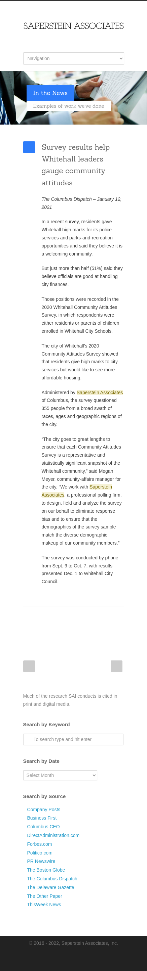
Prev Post (29, 666)
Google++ (40, 630)
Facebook (40, 616)
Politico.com (39, 853)
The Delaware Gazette (50, 887)
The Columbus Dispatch (52, 878)
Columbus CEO (43, 826)
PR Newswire (41, 861)
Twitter (53, 616)
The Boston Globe (46, 870)
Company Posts (44, 809)
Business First (42, 818)
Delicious (107, 616)
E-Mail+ (53, 630)
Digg (94, 616)
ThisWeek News (44, 904)
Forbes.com (39, 844)
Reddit (80, 616)
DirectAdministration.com (53, 835)
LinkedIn (67, 616)
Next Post (116, 666)
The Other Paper (44, 896)
